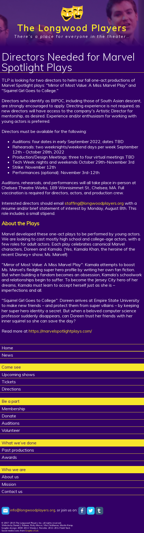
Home (7, 347)
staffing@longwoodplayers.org (94, 203)
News (7, 355)
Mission (9, 484)
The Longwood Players (72, 28)
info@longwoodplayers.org (28, 510)
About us (10, 476)
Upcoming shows (18, 374)
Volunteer (11, 430)
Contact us (12, 491)
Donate (9, 415)
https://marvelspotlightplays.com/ (60, 331)
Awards (9, 457)
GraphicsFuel (31, 530)
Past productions (18, 450)
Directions (11, 389)
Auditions (11, 423)
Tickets (9, 381)
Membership (13, 408)
